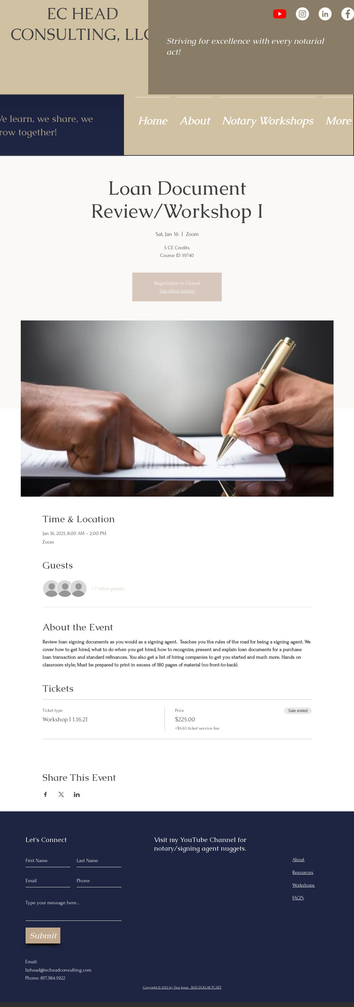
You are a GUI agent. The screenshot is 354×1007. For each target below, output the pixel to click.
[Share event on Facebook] (45, 794)
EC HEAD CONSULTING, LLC (82, 24)
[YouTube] (279, 13)
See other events (177, 291)
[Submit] (43, 935)
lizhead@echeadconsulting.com (58, 970)
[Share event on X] (61, 794)
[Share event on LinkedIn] (77, 794)
